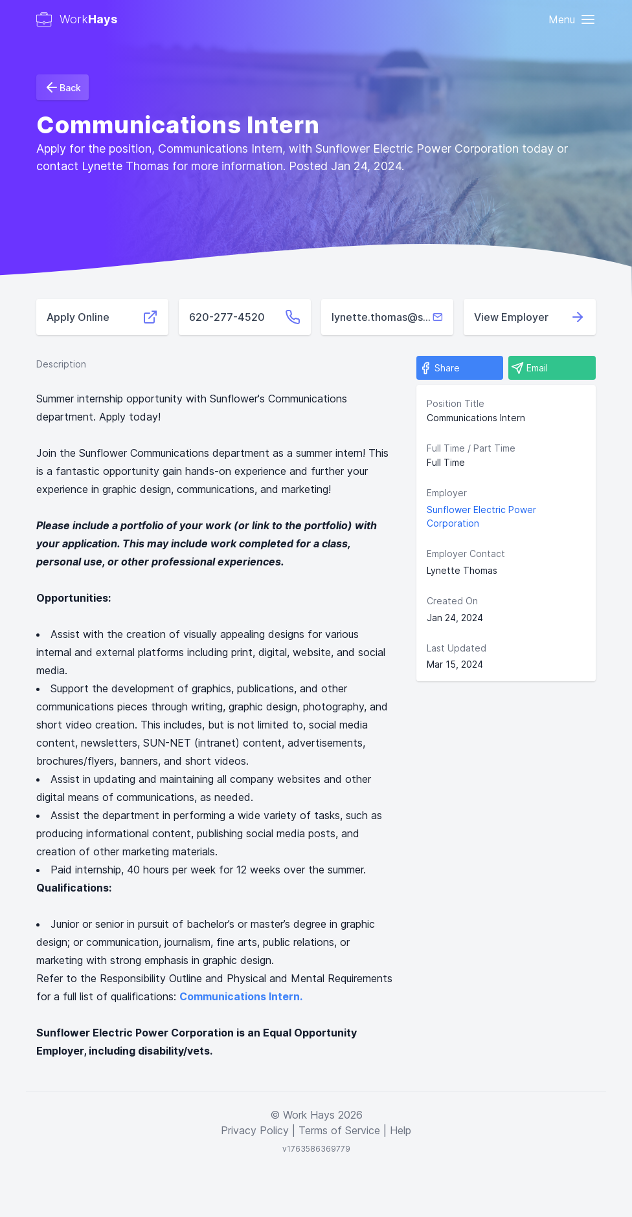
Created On (452, 600)
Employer (447, 492)
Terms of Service (339, 1130)
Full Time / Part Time (471, 448)
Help (400, 1130)
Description (61, 363)
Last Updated (456, 647)
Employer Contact (466, 553)
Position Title (455, 403)
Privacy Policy (255, 1130)
